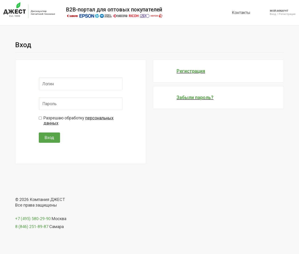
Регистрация (287, 14)
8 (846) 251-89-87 (31, 226)
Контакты (241, 12)
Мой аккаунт (279, 10)
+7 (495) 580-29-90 (33, 218)
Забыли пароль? (195, 97)
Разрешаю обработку (78, 120)
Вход (273, 14)
